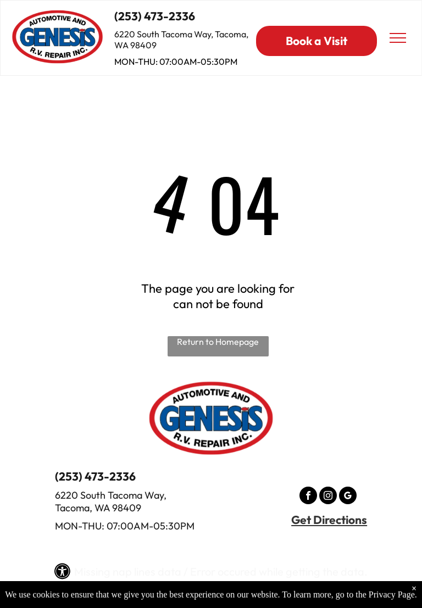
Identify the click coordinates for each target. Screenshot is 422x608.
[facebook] (308, 497)
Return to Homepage (218, 341)
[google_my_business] (348, 497)
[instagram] (328, 497)
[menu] (398, 38)
